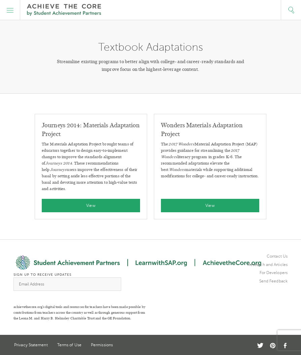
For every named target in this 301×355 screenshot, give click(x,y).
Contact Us (277, 256)
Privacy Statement (31, 345)
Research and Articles (267, 264)
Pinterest (272, 345)
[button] (10, 10)
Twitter (260, 345)
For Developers (274, 272)
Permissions (102, 345)
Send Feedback (273, 281)
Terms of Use (69, 345)
